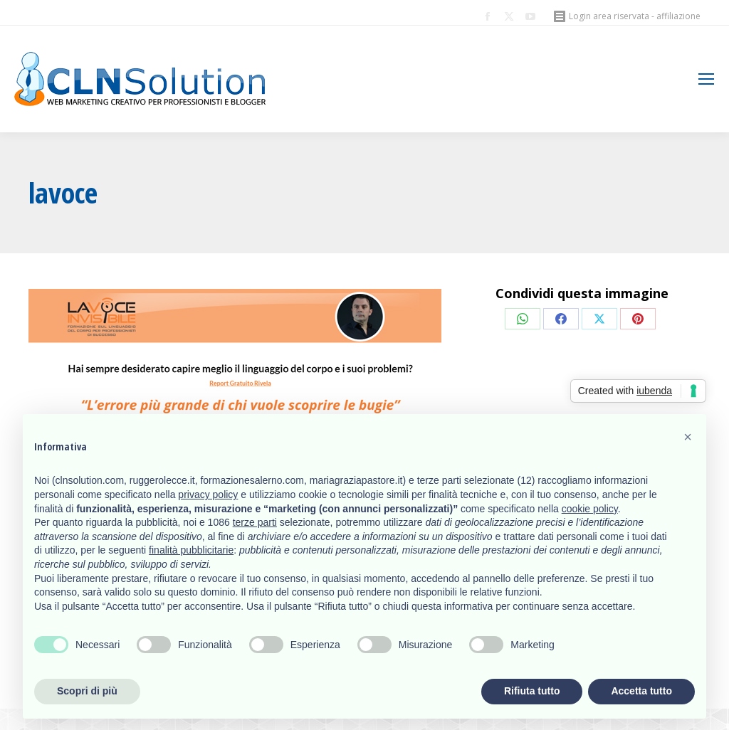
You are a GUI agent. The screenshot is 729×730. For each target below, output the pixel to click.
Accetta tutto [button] (641, 691)
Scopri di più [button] (87, 691)
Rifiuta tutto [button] (532, 691)
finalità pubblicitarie (191, 550)
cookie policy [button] (590, 508)
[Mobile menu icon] (706, 79)
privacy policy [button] (208, 494)
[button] (687, 436)
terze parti (255, 522)
